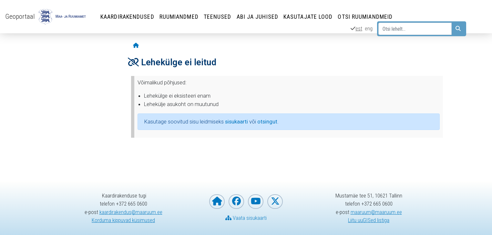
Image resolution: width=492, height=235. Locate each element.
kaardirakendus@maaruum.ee (130, 212)
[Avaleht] (136, 45)
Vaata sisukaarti (246, 218)
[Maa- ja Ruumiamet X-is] (275, 201)
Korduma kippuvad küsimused (123, 220)
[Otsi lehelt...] (415, 29)
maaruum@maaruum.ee (376, 212)
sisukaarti (236, 121)
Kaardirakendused (127, 16)
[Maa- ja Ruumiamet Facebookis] (236, 201)
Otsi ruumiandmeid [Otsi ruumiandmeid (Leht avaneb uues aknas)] (365, 16)
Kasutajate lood (308, 16)
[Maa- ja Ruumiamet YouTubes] (255, 201)
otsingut (267, 121)
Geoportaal (20, 16)
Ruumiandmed (179, 16)
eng (369, 28)
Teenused (217, 16)
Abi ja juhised (257, 16)
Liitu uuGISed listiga (368, 220)
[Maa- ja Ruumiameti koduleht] (217, 201)
